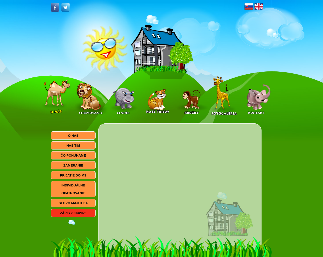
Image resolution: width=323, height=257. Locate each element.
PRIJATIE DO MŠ (73, 175)
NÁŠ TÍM (73, 145)
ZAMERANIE (73, 165)
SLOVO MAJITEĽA (73, 203)
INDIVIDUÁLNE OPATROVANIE (73, 189)
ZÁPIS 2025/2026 (73, 213)
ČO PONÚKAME (73, 155)
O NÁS (73, 135)
